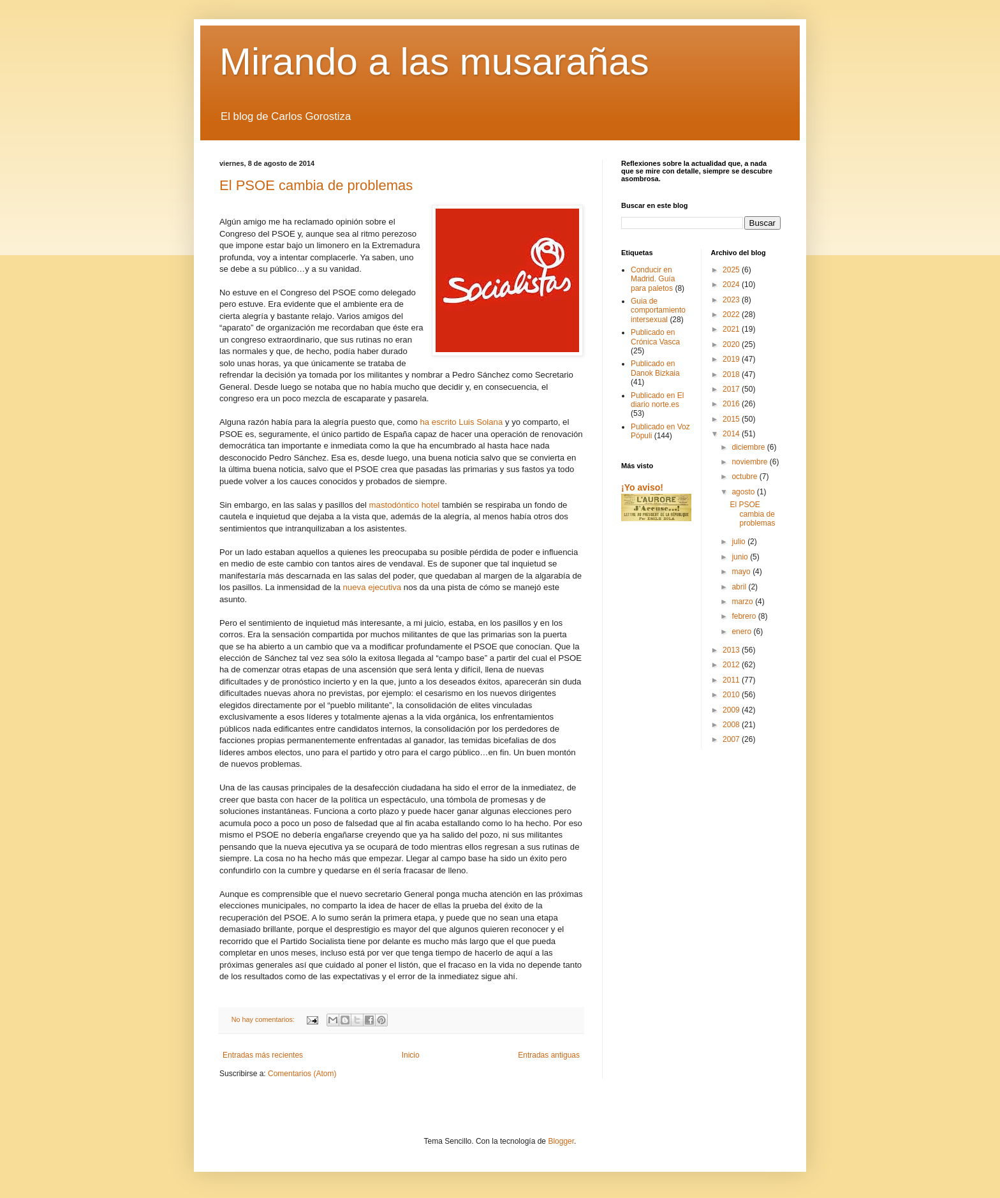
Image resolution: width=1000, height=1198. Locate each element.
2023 (732, 299)
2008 (732, 724)
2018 (732, 374)
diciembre (749, 447)
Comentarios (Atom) (302, 1073)
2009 (732, 710)
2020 (732, 344)
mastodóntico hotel (404, 505)
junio (741, 556)
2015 (732, 419)
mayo (742, 571)
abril (740, 586)
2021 (732, 329)
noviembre (750, 461)
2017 (732, 389)
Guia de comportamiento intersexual (658, 310)
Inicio (411, 1055)
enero (742, 631)
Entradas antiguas (549, 1055)
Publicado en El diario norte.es (657, 400)
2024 (732, 284)
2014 (732, 433)
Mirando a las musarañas (434, 61)
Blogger (561, 1141)
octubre (745, 476)
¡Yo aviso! (642, 487)
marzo (743, 601)
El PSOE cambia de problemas (316, 185)
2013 (732, 650)
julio (739, 541)
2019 (732, 359)
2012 (732, 664)
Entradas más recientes (263, 1055)
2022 (732, 314)
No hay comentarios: (264, 1019)
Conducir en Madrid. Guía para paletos (653, 279)
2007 (732, 739)
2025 (732, 269)
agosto (744, 491)
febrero (745, 616)
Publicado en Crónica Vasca (655, 337)
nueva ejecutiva (371, 587)
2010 (732, 694)
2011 (732, 680)
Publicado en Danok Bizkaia (655, 368)
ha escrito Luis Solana (460, 422)
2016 (732, 403)
